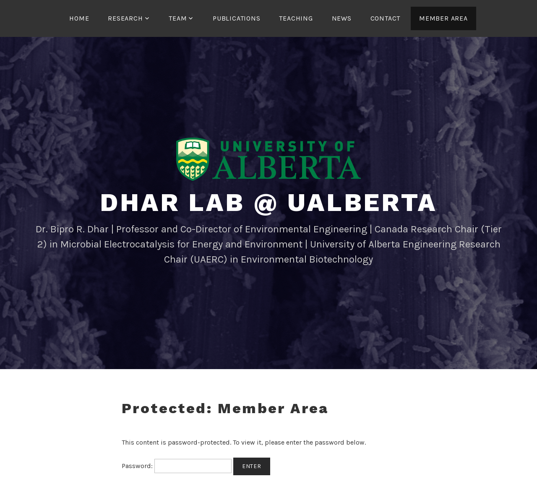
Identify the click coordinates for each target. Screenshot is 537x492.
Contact (385, 18)
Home (79, 18)
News (342, 18)
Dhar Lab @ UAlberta (268, 202)
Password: (177, 466)
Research (125, 18)
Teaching (296, 18)
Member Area (443, 18)
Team (178, 18)
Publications (237, 18)
